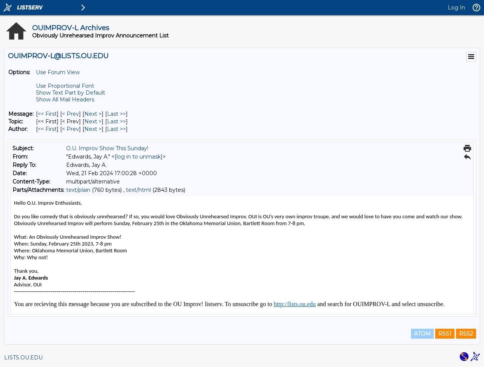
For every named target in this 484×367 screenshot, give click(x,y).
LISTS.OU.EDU (23, 357)
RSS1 (444, 333)
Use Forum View (58, 72)
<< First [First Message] (47, 113)
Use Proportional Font (65, 85)
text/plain (78, 190)
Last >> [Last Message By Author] (116, 129)
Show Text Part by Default (70, 92)
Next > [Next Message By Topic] (93, 121)
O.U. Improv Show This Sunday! (107, 148)
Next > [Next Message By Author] (93, 129)
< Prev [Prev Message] (70, 113)
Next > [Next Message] (93, 113)
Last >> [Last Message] (116, 113)
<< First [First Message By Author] (47, 129)
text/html (138, 190)
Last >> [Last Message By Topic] (116, 121)
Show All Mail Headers (65, 99)
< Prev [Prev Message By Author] (70, 129)
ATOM (422, 333)
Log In (456, 7)
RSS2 (466, 333)
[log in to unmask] (139, 156)
